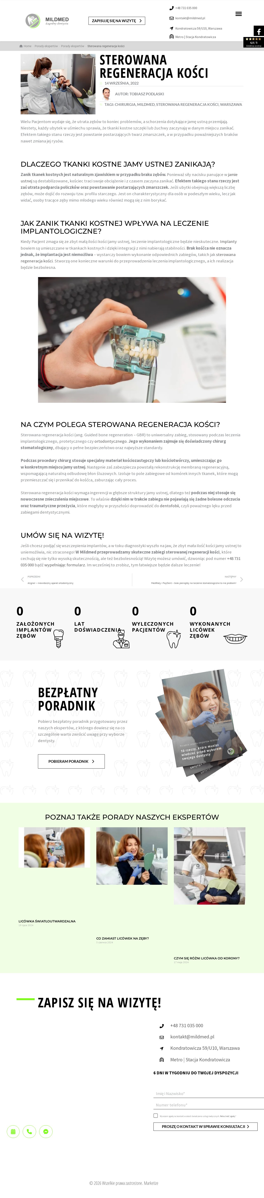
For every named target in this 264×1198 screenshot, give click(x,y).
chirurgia (125, 104)
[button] (116, 21)
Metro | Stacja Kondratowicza (195, 37)
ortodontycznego (110, 441)
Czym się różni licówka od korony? (207, 958)
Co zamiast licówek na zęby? (122, 938)
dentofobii (169, 505)
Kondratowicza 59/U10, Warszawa (198, 28)
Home (25, 46)
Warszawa (231, 104)
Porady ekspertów (72, 46)
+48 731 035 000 (186, 8)
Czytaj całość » (26, 933)
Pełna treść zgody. (227, 1116)
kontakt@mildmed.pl (190, 18)
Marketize (151, 1183)
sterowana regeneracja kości (187, 104)
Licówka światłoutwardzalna (47, 921)
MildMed (146, 104)
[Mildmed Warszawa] (72, 1093)
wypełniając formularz (64, 565)
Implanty (228, 241)
